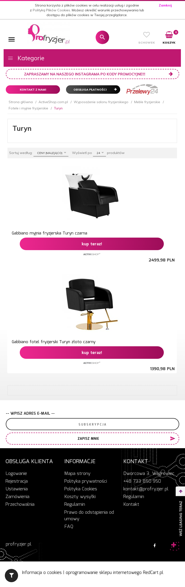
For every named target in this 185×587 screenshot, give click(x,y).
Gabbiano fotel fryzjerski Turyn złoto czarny (53, 342)
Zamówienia (17, 496)
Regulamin (74, 504)
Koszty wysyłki (80, 496)
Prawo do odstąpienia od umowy (89, 516)
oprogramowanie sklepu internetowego (104, 572)
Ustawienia (17, 489)
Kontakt (131, 504)
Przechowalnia (20, 504)
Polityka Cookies (80, 489)
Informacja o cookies (42, 572)
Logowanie (16, 473)
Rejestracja (17, 481)
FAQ (68, 526)
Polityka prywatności (85, 481)
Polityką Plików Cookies (51, 10)
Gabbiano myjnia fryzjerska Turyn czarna (49, 233)
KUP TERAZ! (92, 244)
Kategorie (25, 58)
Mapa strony (77, 473)
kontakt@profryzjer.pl (145, 489)
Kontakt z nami (33, 89)
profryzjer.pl (18, 544)
